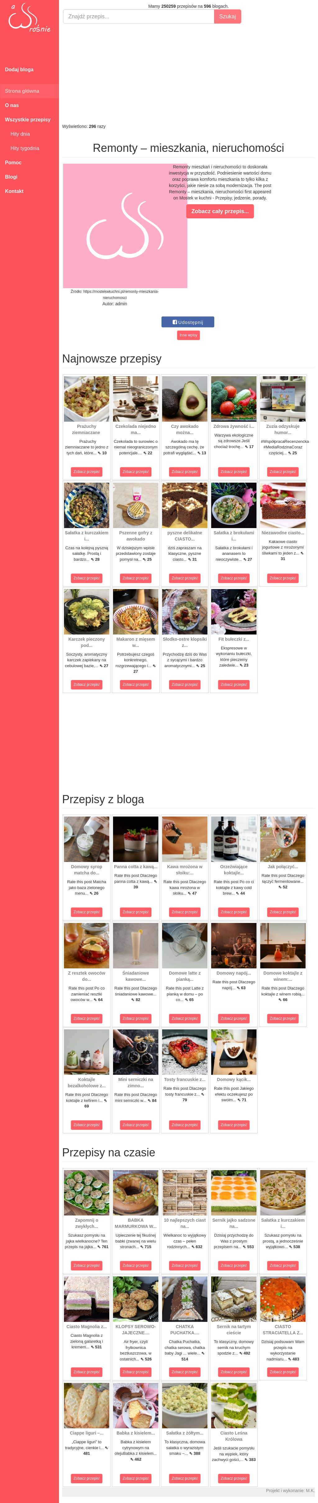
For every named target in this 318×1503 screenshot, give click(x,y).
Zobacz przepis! (87, 472)
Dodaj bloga (19, 69)
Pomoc (13, 162)
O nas (12, 105)
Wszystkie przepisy (28, 119)
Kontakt (14, 191)
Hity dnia (17, 134)
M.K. (310, 1490)
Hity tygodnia (22, 148)
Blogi (11, 177)
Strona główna (22, 91)
